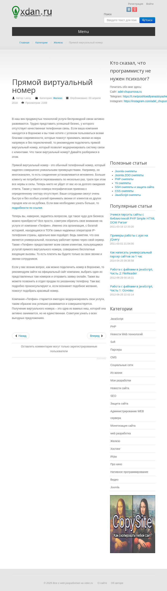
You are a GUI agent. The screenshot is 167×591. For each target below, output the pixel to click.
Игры (113, 456)
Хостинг (115, 448)
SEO (113, 395)
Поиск (108, 14)
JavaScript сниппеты (128, 195)
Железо (57, 98)
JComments (101, 358)
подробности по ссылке (27, 207)
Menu (83, 31)
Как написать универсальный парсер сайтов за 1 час (131, 254)
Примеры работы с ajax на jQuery (129, 237)
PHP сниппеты (124, 179)
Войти (149, 3)
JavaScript (116, 318)
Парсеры (116, 349)
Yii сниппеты (123, 183)
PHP (113, 326)
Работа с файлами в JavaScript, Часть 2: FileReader (131, 271)
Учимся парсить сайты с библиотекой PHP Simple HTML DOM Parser (132, 218)
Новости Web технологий (126, 334)
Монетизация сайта (123, 425)
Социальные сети (121, 365)
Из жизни (116, 372)
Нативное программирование (129, 471)
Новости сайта (119, 388)
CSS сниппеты (124, 191)
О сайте (102, 583)
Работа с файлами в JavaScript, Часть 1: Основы (131, 288)
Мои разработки (120, 380)
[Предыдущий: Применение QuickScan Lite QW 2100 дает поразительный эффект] (20, 336)
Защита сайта (119, 403)
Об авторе (117, 583)
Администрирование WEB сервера (127, 415)
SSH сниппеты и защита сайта (134, 187)
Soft (112, 341)
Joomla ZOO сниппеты (129, 175)
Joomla (114, 487)
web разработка (120, 433)
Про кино (116, 464)
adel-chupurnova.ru (130, 91)
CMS (113, 357)
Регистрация (135, 3)
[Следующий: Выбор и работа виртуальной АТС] (96, 336)
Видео (114, 479)
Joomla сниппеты (126, 171)
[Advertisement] (84, 66)
